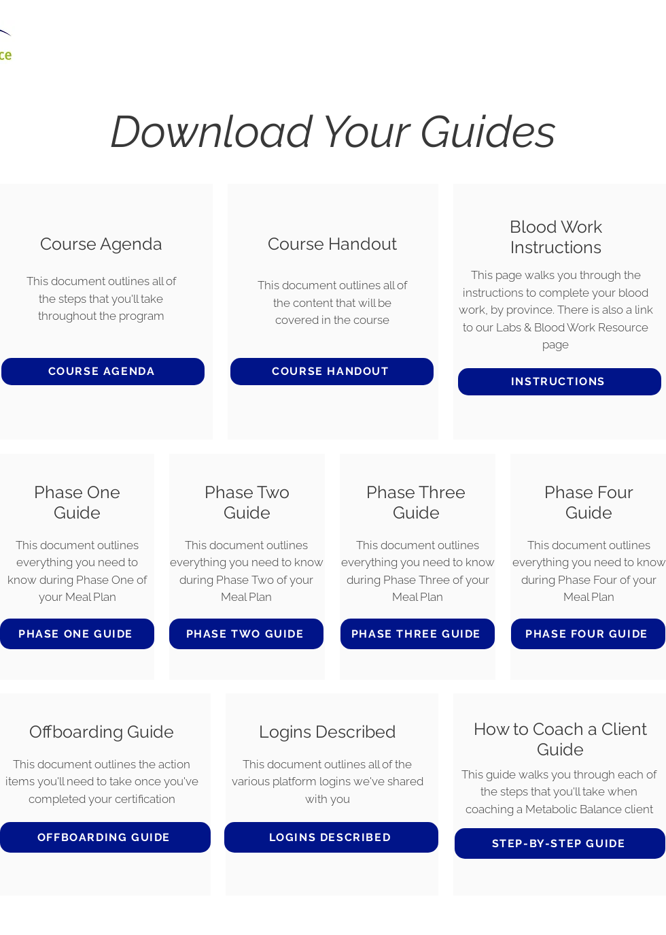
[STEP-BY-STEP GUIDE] (560, 843)
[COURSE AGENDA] (103, 371)
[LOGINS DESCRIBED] (331, 837)
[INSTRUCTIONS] (559, 381)
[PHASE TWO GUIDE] (246, 634)
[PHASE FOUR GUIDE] (588, 634)
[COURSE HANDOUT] (332, 371)
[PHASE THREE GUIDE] (417, 634)
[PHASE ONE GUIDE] (77, 634)
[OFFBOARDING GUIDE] (105, 837)
